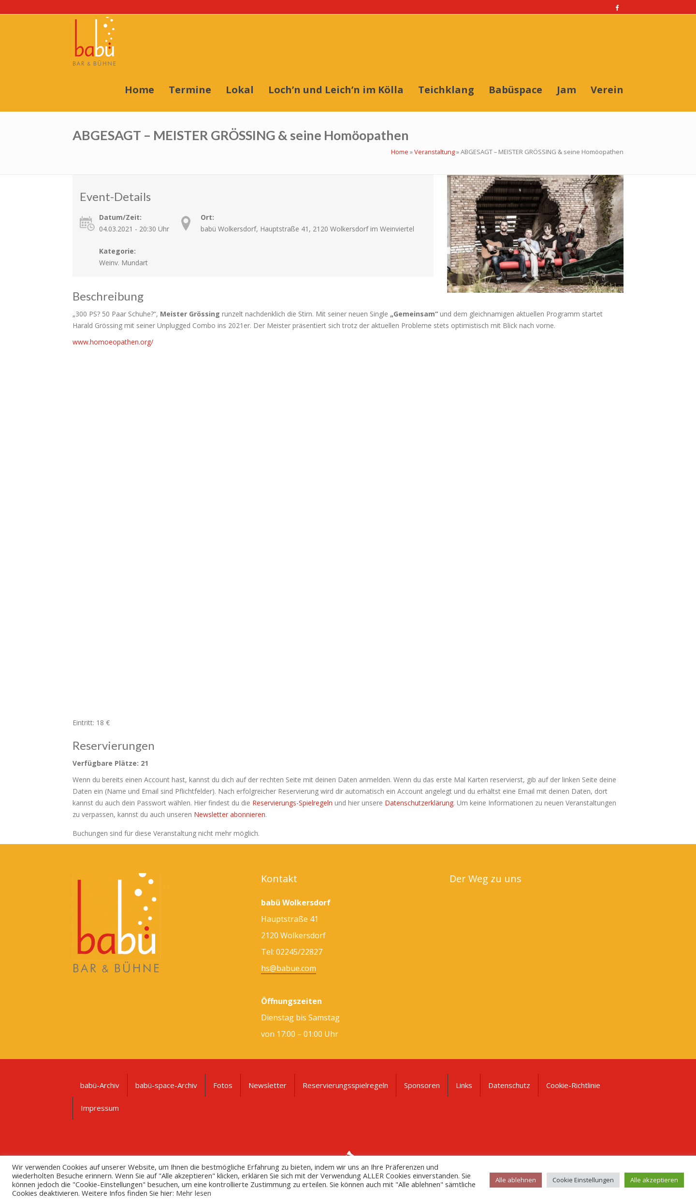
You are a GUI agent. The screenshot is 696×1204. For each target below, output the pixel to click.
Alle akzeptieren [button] (654, 1179)
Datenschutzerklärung (419, 802)
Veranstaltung (434, 151)
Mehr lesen (193, 1193)
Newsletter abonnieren (229, 814)
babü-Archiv (99, 1085)
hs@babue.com (288, 968)
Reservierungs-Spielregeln (292, 802)
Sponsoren (422, 1085)
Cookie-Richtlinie (573, 1085)
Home (399, 151)
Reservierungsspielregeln (345, 1085)
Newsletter (267, 1085)
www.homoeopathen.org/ (112, 341)
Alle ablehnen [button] (515, 1179)
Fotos (222, 1085)
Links (464, 1085)
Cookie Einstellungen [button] (583, 1179)
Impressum (100, 1108)
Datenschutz (509, 1085)
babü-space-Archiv (166, 1085)
